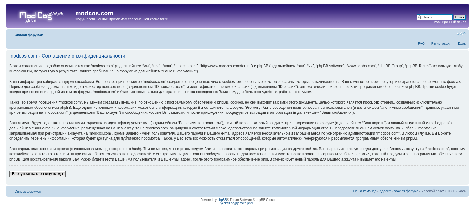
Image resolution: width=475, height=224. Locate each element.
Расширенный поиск (450, 22)
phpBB (222, 200)
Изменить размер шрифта (461, 33)
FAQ (421, 43)
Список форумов (29, 35)
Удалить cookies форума (399, 191)
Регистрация (441, 43)
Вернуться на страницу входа (37, 174)
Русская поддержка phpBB (237, 203)
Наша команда (364, 191)
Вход (462, 43)
